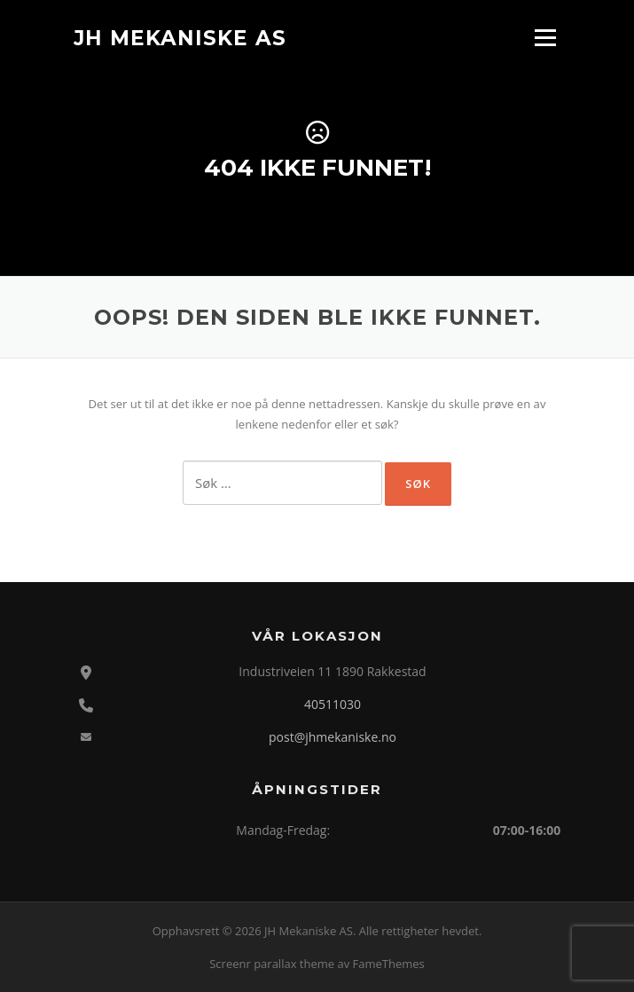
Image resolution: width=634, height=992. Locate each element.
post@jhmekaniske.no (332, 736)
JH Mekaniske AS (180, 37)
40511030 (332, 704)
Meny (545, 37)
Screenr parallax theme (271, 964)
